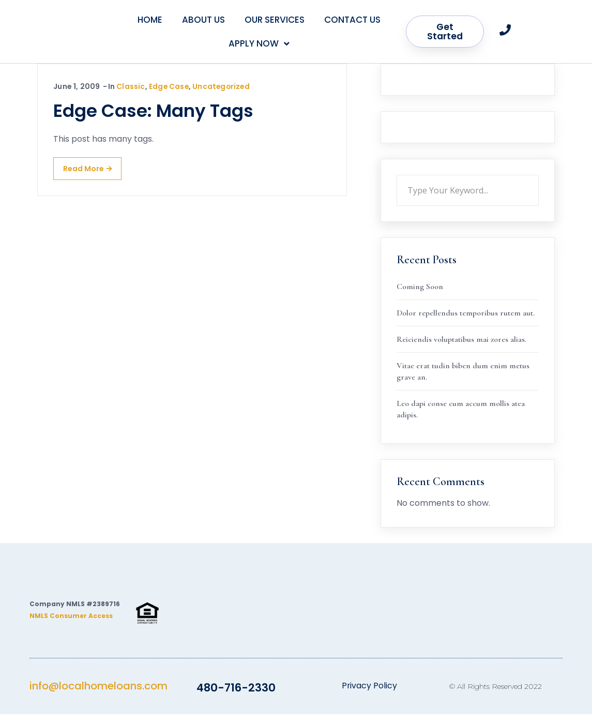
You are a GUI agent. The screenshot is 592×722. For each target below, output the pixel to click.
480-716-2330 (236, 695)
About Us (203, 19)
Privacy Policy (369, 693)
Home (150, 19)
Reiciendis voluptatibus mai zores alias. (461, 339)
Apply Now (259, 43)
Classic (130, 86)
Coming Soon (420, 286)
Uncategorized (222, 86)
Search (538, 174)
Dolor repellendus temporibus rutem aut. (466, 313)
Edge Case (169, 86)
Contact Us (352, 19)
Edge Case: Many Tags (153, 110)
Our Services (275, 19)
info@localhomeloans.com (98, 693)
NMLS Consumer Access (71, 623)
